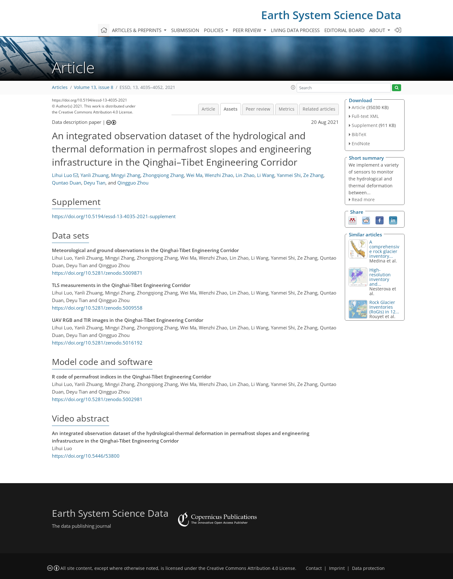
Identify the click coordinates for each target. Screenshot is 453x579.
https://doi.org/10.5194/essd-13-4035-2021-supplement (114, 216)
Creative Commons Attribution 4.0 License (251, 568)
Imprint (337, 568)
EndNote (361, 143)
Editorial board (344, 30)
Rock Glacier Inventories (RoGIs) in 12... (384, 307)
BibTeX (359, 134)
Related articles (319, 109)
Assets (231, 109)
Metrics (286, 109)
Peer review (258, 109)
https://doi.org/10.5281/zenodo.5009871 (97, 273)
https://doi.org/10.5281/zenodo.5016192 (97, 342)
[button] (293, 87)
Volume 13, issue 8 (93, 87)
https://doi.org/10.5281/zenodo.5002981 (97, 399)
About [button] (377, 30)
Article (208, 109)
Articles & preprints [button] (137, 30)
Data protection (368, 568)
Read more (363, 199)
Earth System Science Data (331, 15)
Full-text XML (365, 116)
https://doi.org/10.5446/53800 (86, 456)
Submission (185, 30)
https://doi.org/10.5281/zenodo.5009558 (97, 308)
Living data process (295, 30)
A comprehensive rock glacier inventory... (384, 249)
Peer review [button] (247, 30)
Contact (314, 568)
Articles (60, 87)
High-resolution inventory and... (380, 277)
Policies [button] (214, 30)
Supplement (365, 125)
